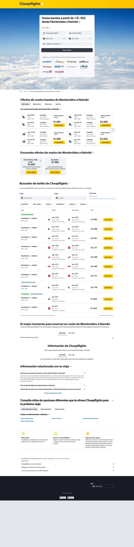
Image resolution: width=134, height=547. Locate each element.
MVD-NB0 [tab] (62, 333)
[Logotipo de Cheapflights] (30, 4)
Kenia (25, 91)
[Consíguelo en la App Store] (71, 498)
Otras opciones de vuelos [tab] (29, 409)
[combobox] (46, 28)
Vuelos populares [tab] (46, 409)
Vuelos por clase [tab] (59, 409)
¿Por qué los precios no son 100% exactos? (67, 471)
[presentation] (79, 22)
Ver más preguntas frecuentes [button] (53, 393)
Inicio (21, 91)
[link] (31, 172)
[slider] (115, 199)
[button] (53, 39)
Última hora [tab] (48, 104)
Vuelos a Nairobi (57, 418)
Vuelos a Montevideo (27, 418)
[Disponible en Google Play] (63, 498)
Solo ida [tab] (58, 104)
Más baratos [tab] (25, 104)
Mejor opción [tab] (37, 104)
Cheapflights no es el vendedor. (67, 464)
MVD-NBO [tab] (71, 333)
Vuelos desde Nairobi (27, 421)
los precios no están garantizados (61, 458)
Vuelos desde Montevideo (90, 418)
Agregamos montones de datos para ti (67, 467)
